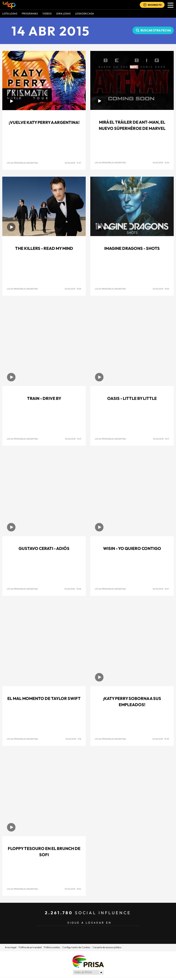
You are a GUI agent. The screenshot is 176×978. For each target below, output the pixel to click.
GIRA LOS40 (63, 13)
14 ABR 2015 (50, 31)
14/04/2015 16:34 (161, 162)
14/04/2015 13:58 (73, 288)
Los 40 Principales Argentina (22, 163)
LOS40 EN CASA (84, 13)
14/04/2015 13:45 (161, 288)
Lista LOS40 (9, 13)
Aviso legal (10, 947)
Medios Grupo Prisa (88, 972)
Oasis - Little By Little (132, 398)
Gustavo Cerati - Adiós (44, 548)
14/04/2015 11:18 (73, 739)
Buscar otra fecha (155, 30)
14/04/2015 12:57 (161, 589)
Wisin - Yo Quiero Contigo (132, 548)
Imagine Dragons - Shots (132, 248)
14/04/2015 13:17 (161, 438)
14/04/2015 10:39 (160, 739)
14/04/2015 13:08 (72, 589)
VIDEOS (47, 13)
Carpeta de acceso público (107, 947)
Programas (30, 13)
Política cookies (52, 947)
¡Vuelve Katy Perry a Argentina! (44, 122)
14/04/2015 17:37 (73, 163)
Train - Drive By (44, 398)
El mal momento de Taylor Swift (44, 698)
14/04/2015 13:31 (73, 438)
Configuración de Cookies (76, 947)
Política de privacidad (30, 947)
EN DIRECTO (155, 4)
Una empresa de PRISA (88, 961)
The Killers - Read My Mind (44, 248)
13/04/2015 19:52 (73, 889)
